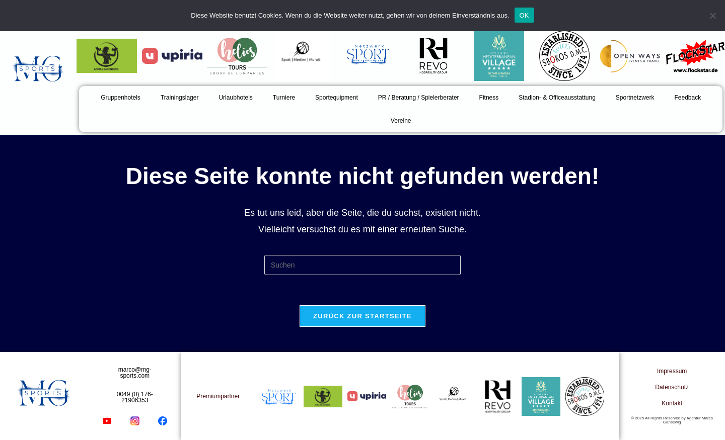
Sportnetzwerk (635, 97)
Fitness (489, 97)
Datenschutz (672, 387)
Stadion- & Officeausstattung (557, 97)
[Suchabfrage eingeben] (362, 265)
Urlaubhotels (235, 97)
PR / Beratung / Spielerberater (418, 97)
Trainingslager (180, 97)
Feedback (688, 97)
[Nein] (712, 16)
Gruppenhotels (120, 97)
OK (524, 15)
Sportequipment (336, 97)
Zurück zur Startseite (362, 316)
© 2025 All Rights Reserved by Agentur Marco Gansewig (672, 420)
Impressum (672, 371)
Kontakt (672, 403)
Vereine (401, 120)
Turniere (284, 97)
